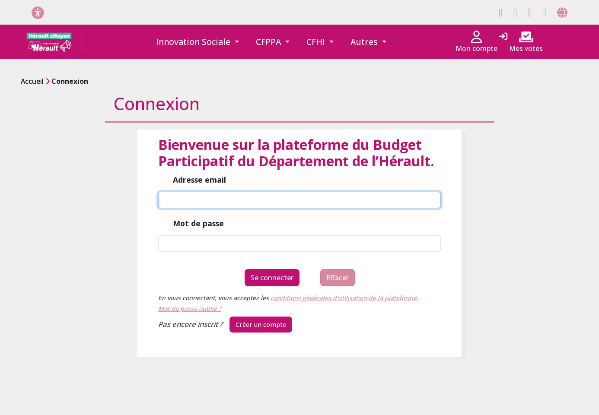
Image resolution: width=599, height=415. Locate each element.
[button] (197, 42)
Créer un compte (261, 324)
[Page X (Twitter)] (515, 12)
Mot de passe (198, 223)
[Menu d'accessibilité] (38, 12)
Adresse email (199, 180)
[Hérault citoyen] (50, 41)
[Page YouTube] (544, 12)
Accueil (32, 81)
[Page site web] (562, 12)
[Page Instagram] (529, 12)
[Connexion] (503, 37)
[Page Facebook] (500, 12)
